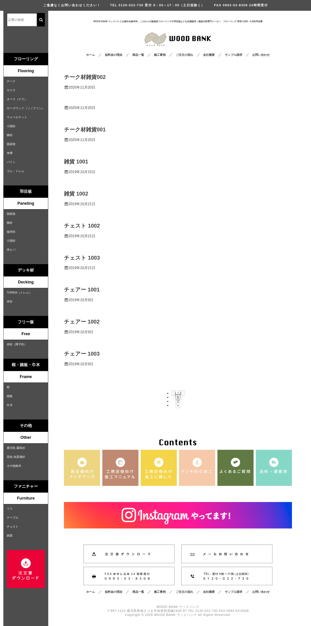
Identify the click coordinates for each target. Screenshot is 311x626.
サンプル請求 (233, 55)
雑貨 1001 (76, 162)
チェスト (12, 526)
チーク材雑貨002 (85, 77)
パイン (11, 162)
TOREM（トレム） (19, 292)
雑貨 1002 (76, 194)
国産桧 (11, 144)
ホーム (90, 55)
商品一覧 (138, 55)
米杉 (10, 301)
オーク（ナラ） (17, 99)
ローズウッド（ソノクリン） (26, 108)
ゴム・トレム (15, 171)
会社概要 (209, 55)
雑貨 (10, 535)
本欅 (10, 153)
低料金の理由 (113, 55)
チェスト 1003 (82, 258)
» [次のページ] (178, 405)
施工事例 (160, 55)
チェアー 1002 (82, 322)
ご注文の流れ (184, 55)
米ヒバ (11, 249)
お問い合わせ (261, 55)
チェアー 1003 (82, 354)
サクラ (11, 90)
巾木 (10, 405)
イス (10, 508)
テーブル (12, 517)
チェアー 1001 (82, 290)
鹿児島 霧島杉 (16, 448)
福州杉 (11, 231)
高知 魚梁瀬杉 (16, 457)
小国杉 (11, 126)
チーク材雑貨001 (85, 129)
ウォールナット (17, 117)
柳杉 (10, 135)
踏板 (10, 396)
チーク (11, 81)
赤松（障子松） (17, 344)
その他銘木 (14, 465)
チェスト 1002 (82, 226)
